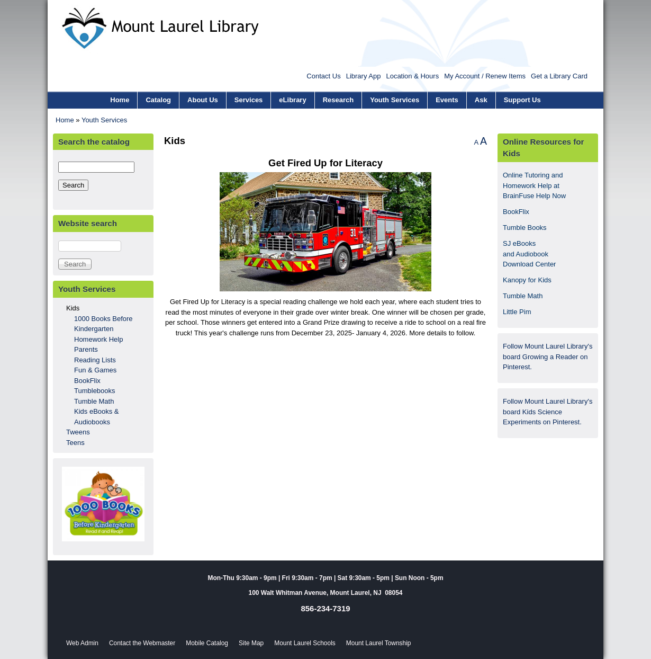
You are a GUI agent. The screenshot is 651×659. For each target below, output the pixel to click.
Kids (72, 308)
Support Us (522, 100)
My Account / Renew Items (485, 76)
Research (338, 100)
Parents (86, 349)
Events (447, 100)
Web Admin (82, 643)
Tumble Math (94, 401)
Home (119, 100)
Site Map (251, 643)
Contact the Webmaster (142, 643)
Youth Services (394, 100)
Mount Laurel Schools (305, 643)
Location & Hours (412, 76)
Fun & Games (95, 370)
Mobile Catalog (207, 643)
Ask (481, 100)
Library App (363, 76)
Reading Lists (95, 360)
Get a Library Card (559, 76)
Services (248, 100)
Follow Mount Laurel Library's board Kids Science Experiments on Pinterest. (547, 411)
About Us (202, 100)
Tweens (78, 432)
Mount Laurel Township (378, 643)
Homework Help (98, 339)
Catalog (158, 100)
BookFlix (87, 381)
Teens (75, 443)
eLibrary (292, 100)
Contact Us (323, 76)
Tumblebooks (94, 391)
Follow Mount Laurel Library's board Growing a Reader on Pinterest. (547, 356)
